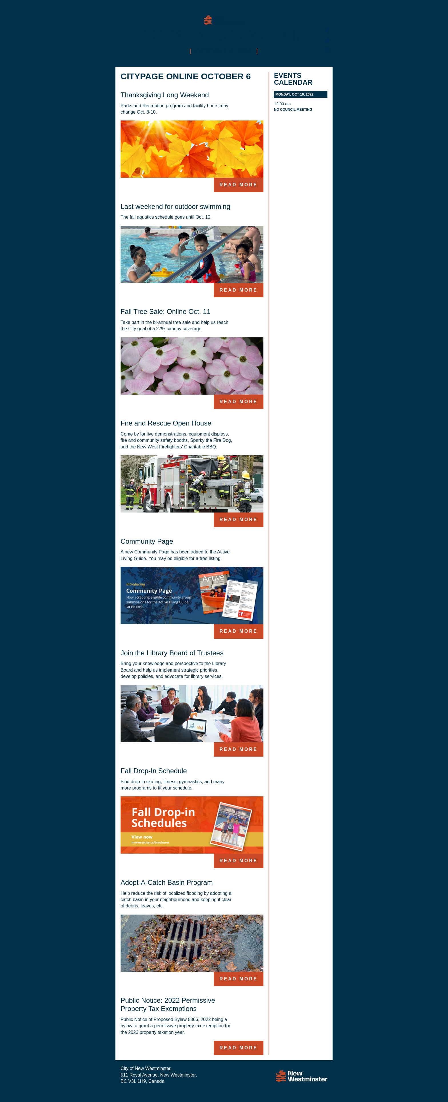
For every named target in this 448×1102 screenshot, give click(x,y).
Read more (238, 184)
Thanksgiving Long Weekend (165, 95)
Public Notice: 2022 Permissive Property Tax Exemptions (168, 1004)
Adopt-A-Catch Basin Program (167, 882)
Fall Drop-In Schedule (154, 771)
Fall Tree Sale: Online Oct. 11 (166, 311)
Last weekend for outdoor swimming (175, 206)
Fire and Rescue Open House (166, 423)
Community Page (147, 541)
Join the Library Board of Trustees (172, 653)
